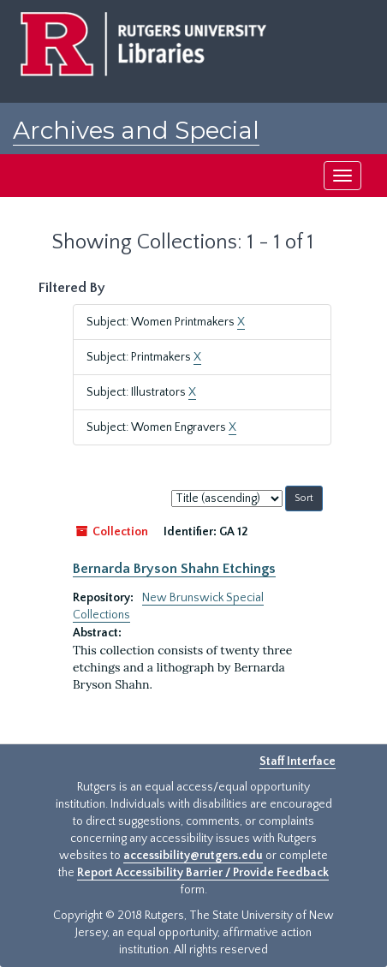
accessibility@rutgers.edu (193, 856)
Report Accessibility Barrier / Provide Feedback (203, 873)
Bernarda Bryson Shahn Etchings (174, 568)
